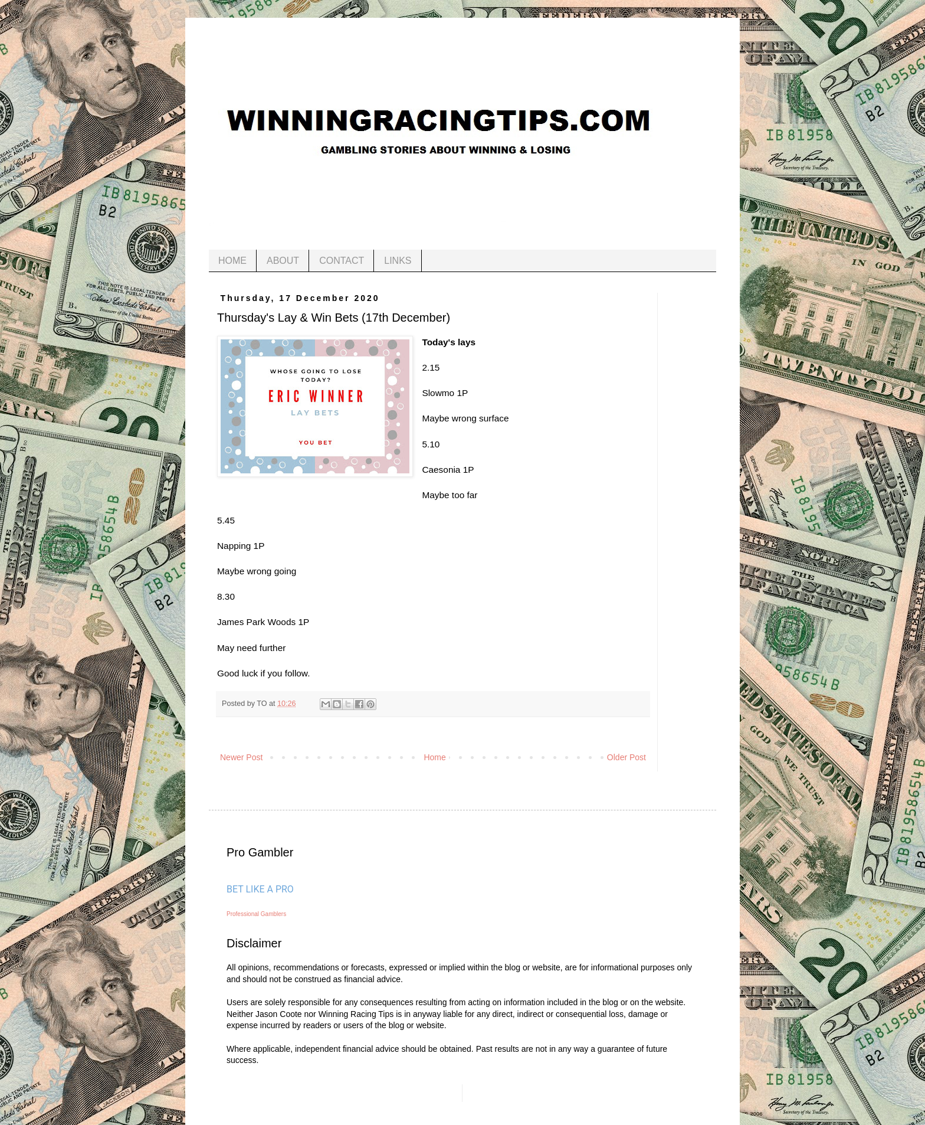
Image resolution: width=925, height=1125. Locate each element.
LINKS (397, 261)
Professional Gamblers (256, 914)
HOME (232, 261)
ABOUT (283, 261)
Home (434, 757)
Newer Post (241, 757)
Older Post (626, 757)
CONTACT (341, 261)
